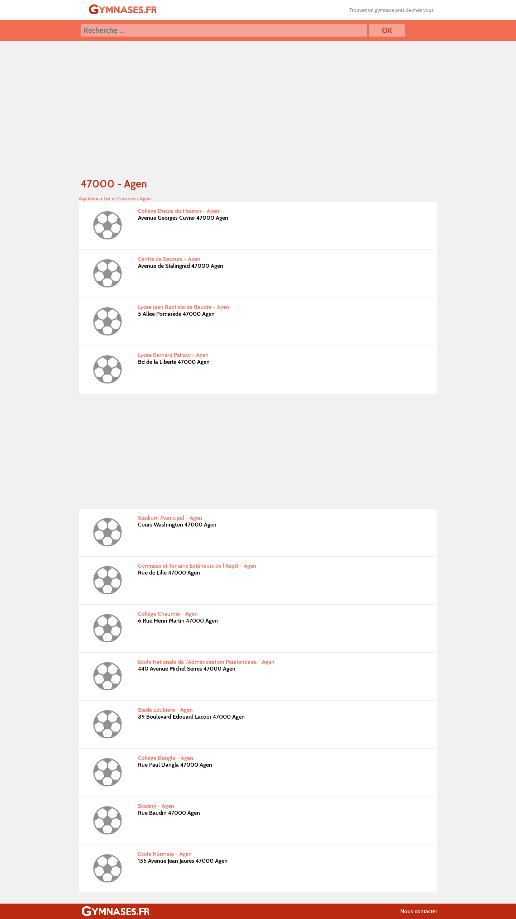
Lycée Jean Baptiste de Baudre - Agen (183, 307)
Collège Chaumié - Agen (168, 613)
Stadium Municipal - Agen (170, 517)
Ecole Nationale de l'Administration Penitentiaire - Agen (206, 661)
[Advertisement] (258, 451)
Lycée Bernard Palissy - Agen (173, 355)
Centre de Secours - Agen (169, 259)
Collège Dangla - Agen (165, 757)
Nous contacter (418, 911)
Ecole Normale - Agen (165, 854)
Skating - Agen (156, 806)
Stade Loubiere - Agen (165, 709)
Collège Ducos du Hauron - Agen (178, 211)
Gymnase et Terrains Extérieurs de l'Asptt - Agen (197, 565)
